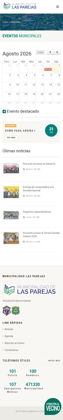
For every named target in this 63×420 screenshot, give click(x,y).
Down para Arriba (20, 130)
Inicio (5, 22)
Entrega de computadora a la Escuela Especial (38, 189)
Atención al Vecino (13, 343)
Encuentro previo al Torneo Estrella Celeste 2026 (41, 235)
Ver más (11, 138)
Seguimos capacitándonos (37, 211)
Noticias (8, 329)
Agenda (8, 336)
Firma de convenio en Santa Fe (39, 163)
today (40, 52)
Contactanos (10, 350)
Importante (10, 126)
